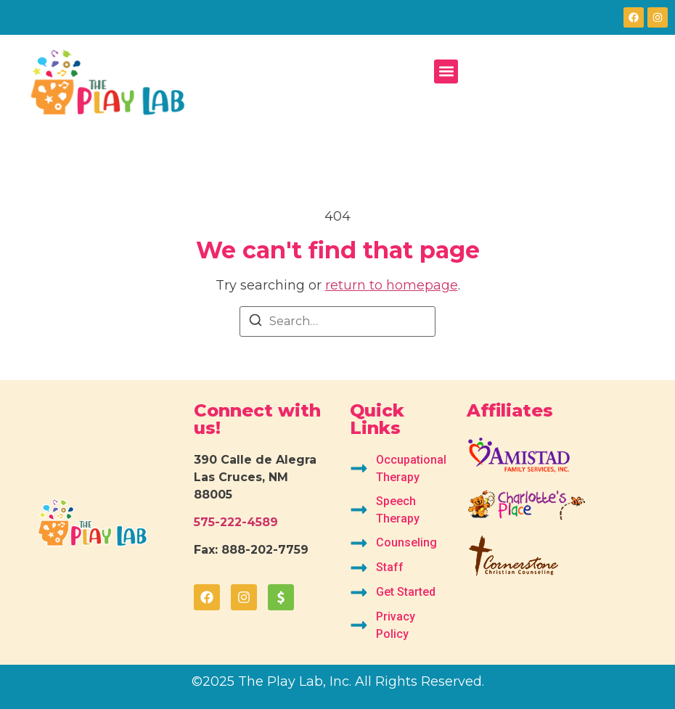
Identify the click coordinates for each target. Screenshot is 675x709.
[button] (446, 71)
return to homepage (391, 285)
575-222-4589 (236, 522)
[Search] (255, 322)
